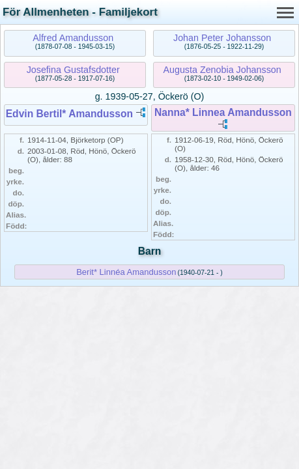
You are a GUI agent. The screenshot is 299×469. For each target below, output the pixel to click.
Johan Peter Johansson (222, 38)
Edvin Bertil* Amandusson (69, 113)
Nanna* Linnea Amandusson (223, 112)
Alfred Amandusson (73, 38)
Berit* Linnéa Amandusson (126, 272)
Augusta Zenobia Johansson (222, 69)
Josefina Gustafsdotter (73, 69)
